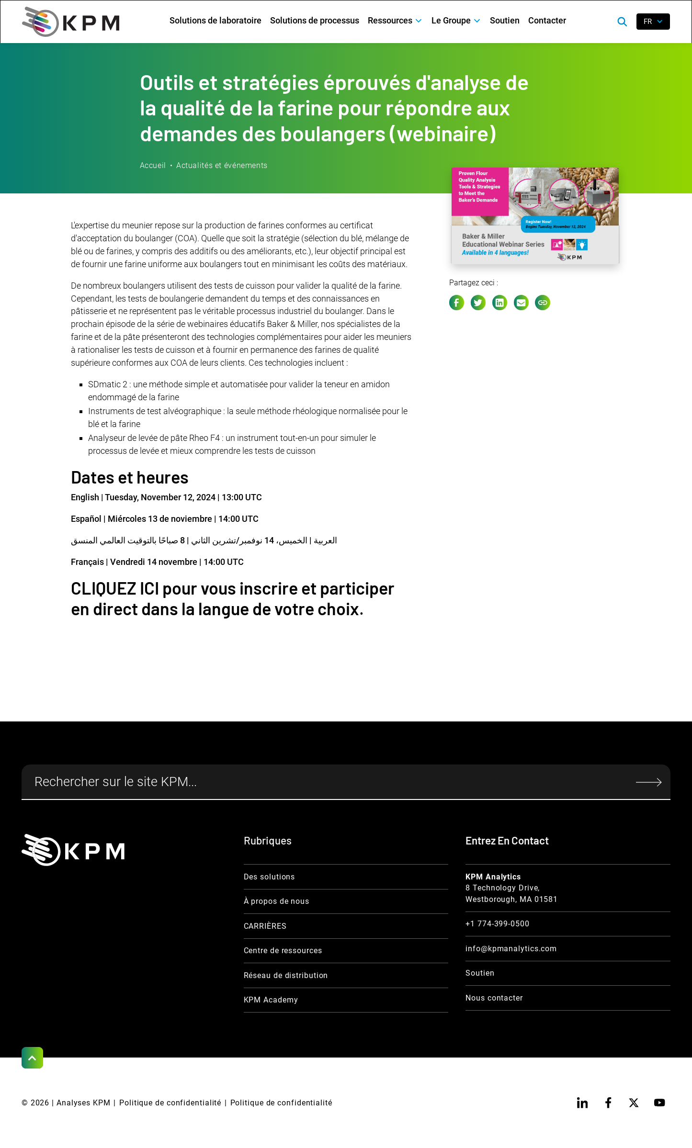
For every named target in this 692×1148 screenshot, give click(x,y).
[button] (395, 20)
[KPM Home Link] (73, 850)
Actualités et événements (222, 165)
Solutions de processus (314, 20)
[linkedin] (582, 1103)
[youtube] (659, 1103)
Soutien (505, 20)
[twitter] (634, 1103)
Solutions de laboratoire (215, 20)
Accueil (153, 165)
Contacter (547, 20)
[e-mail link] (521, 302)
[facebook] (608, 1103)
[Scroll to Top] (32, 1058)
